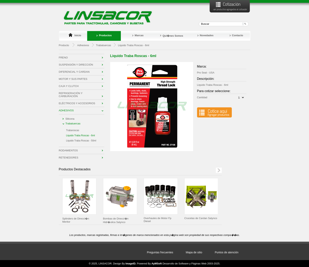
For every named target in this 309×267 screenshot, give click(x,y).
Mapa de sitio (194, 252)
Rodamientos (68, 150)
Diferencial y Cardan (74, 71)
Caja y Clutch (69, 86)
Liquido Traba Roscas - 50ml (81, 140)
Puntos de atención (227, 252)
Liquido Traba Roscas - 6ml (80, 135)
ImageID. (131, 263)
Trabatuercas (72, 123)
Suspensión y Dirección (76, 64)
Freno (63, 57)
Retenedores (68, 157)
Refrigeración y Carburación (71, 95)
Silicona (69, 118)
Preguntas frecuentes (160, 252)
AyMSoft (156, 263)
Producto (64, 45)
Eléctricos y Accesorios (77, 103)
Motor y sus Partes (73, 78)
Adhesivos (83, 45)
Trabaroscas (72, 130)
